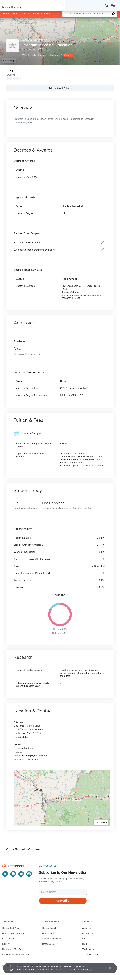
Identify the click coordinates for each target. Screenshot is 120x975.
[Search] (107, 5)
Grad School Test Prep (13, 933)
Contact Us (87, 933)
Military (6, 944)
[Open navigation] (113, 5)
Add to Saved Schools (60, 88)
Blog (84, 944)
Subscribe (62, 900)
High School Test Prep (12, 949)
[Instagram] (29, 874)
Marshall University (40, 13)
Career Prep (8, 938)
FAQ (84, 938)
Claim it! (68, 55)
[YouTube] (21, 874)
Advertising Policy (91, 954)
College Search (49, 928)
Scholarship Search (51, 938)
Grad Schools (19, 13)
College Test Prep (10, 928)
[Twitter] (5, 874)
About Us (86, 928)
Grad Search (48, 933)
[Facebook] (13, 874)
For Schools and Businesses (15, 954)
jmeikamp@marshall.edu (34, 755)
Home (5, 13)
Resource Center (50, 944)
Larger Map (9, 60)
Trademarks (88, 949)
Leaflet (82, 19)
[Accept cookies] (107, 968)
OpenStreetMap (99, 19)
